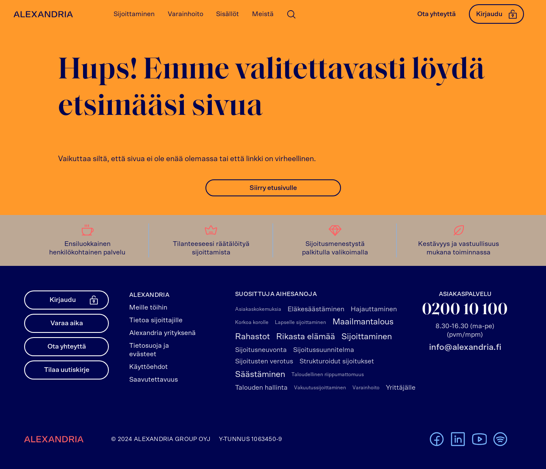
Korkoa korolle (252, 322)
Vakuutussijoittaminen (320, 387)
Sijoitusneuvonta (261, 349)
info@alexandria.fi (465, 347)
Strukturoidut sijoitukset (336, 361)
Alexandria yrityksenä (162, 332)
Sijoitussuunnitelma (323, 349)
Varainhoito (366, 387)
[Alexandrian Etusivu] (41, 14)
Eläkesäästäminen (316, 309)
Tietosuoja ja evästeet (149, 349)
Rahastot (252, 336)
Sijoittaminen (366, 336)
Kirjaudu (496, 14)
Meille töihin (148, 307)
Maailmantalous (363, 322)
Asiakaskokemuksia (258, 309)
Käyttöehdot (148, 366)
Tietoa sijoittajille (156, 320)
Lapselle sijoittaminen (300, 322)
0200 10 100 (465, 310)
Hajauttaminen (374, 309)
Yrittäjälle (401, 387)
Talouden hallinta (261, 387)
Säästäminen (260, 374)
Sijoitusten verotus (264, 361)
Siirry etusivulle (273, 187)
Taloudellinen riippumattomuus (327, 374)
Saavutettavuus (153, 379)
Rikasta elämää (305, 336)
